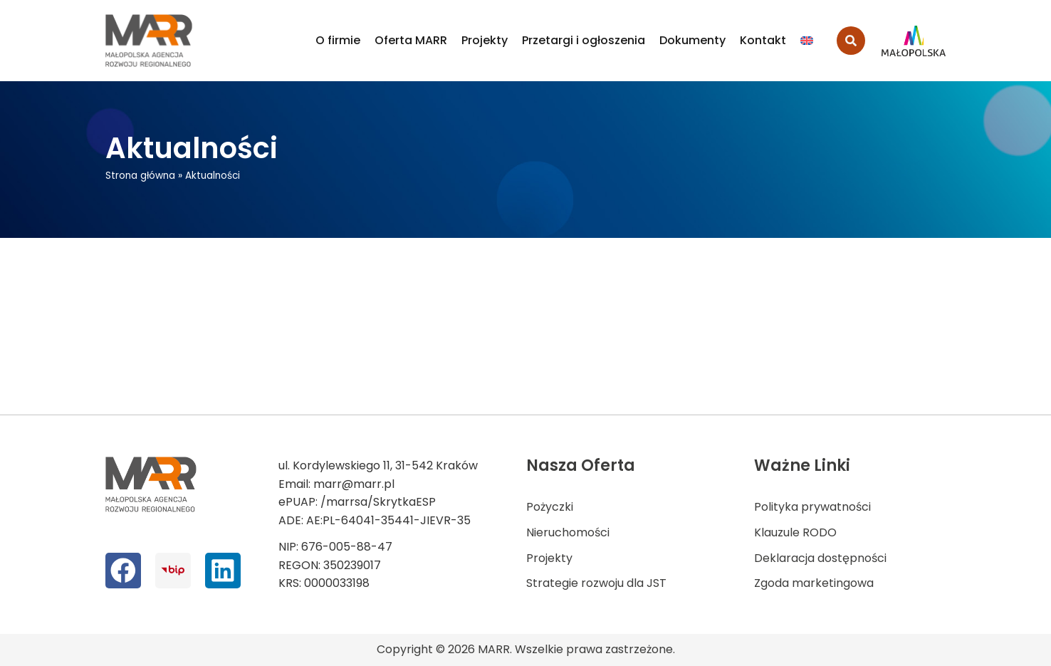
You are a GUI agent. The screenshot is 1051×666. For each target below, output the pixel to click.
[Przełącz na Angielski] (806, 41)
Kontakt (763, 40)
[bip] (172, 570)
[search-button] (851, 40)
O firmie (337, 40)
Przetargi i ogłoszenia (583, 40)
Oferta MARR (411, 40)
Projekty (484, 40)
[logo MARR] (149, 40)
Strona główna (140, 175)
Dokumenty (692, 40)
